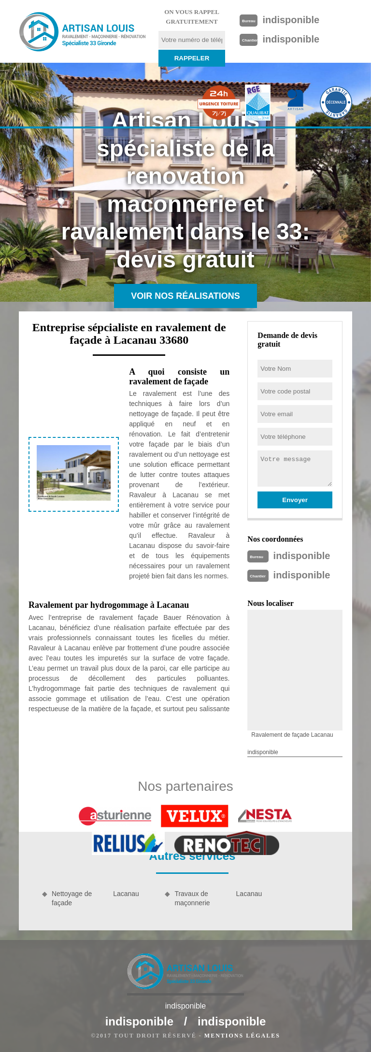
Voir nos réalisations (185, 296)
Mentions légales (242, 1035)
